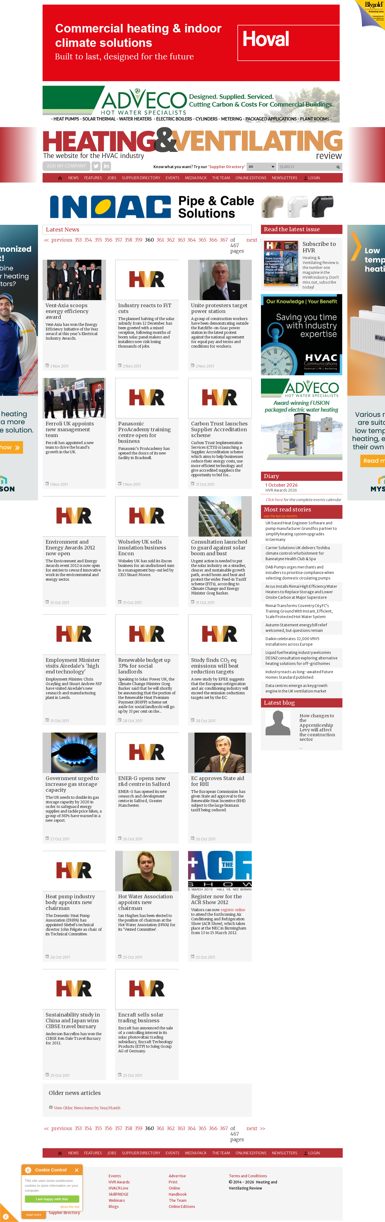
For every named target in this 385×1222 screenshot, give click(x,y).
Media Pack (196, 177)
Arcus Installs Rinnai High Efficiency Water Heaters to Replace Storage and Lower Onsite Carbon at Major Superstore (301, 592)
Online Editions (251, 177)
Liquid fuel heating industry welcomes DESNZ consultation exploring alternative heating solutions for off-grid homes (302, 658)
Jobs (112, 177)
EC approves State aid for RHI (217, 781)
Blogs (114, 1206)
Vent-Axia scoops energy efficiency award (67, 311)
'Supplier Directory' (226, 166)
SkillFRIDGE (119, 1194)
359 (138, 240)
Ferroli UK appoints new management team (70, 429)
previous (61, 240)
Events (172, 177)
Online (174, 1188)
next (252, 240)
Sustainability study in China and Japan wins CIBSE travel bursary (73, 1020)
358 (128, 240)
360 (149, 240)
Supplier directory (141, 177)
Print (173, 1182)
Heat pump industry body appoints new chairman (70, 902)
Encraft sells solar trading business (141, 1018)
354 (88, 240)
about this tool (69, 1207)
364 (191, 240)
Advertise (177, 1176)
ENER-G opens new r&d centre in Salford (144, 781)
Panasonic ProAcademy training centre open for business (144, 432)
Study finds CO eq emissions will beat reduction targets (215, 666)
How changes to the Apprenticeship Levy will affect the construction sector (317, 727)
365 (202, 240)
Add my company (66, 166)
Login (311, 178)
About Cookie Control (28, 1170)
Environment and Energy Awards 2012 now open (70, 547)
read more (33, 1214)
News (73, 177)
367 (224, 240)
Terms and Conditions (248, 1176)
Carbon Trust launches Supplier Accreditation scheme (219, 429)
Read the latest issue (292, 229)
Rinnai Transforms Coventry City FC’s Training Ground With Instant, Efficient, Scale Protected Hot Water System (299, 611)
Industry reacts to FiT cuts (145, 308)
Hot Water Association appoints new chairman (145, 902)
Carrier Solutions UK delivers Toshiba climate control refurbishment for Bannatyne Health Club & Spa (298, 553)
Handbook (178, 1194)
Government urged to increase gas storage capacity (72, 784)
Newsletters (284, 177)
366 (213, 240)
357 (118, 240)
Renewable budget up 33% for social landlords (144, 666)
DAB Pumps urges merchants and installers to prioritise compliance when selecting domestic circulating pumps (300, 572)
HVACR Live (118, 1188)
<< (46, 240)
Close (77, 1170)
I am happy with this (52, 1199)
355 (98, 240)
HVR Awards (119, 1182)
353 (78, 240)
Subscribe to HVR (319, 247)
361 (160, 240)
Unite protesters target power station (219, 308)
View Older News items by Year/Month (86, 1108)
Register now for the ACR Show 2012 (216, 899)
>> (263, 1128)
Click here (274, 499)
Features (93, 177)
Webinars (117, 1200)
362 (171, 240)
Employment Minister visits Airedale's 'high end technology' (73, 666)
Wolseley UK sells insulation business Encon (142, 547)
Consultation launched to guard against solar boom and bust (219, 547)
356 (108, 240)
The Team (221, 177)
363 (181, 240)
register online (233, 909)
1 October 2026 (282, 485)
